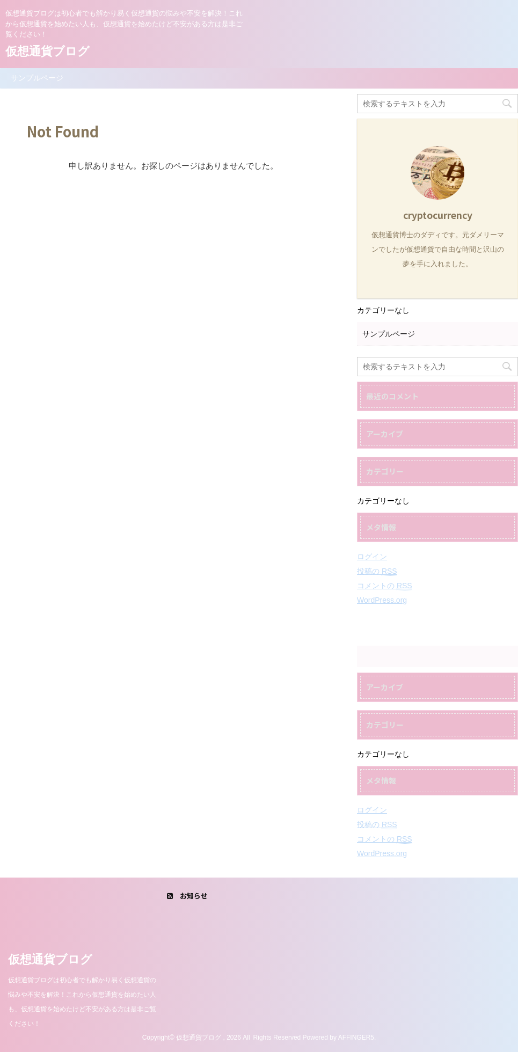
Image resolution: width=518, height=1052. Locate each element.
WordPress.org (382, 600)
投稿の (377, 571)
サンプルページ (37, 78)
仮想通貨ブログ (47, 51)
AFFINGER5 (356, 1037)
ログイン (372, 556)
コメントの (384, 585)
